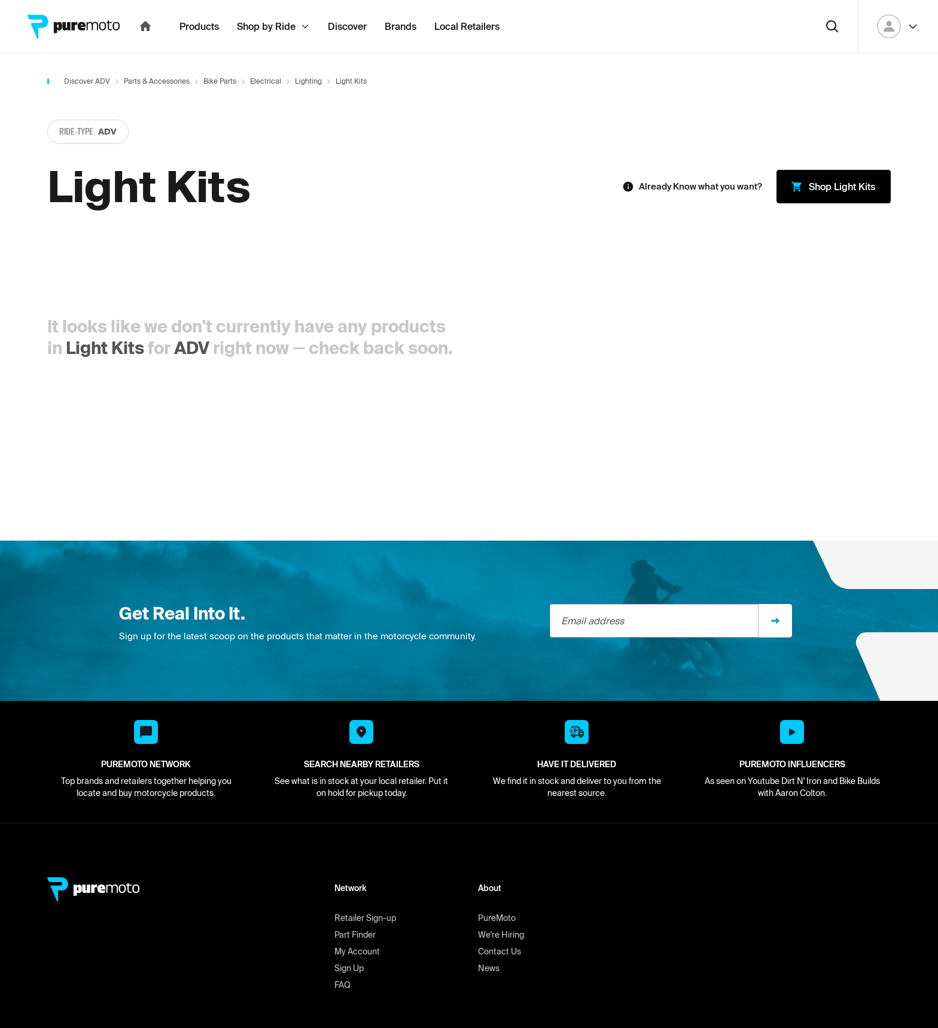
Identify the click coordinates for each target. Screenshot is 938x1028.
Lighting (308, 107)
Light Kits (105, 374)
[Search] (832, 52)
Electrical (265, 107)
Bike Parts (219, 107)
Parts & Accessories (157, 107)
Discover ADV (87, 107)
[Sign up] (775, 647)
